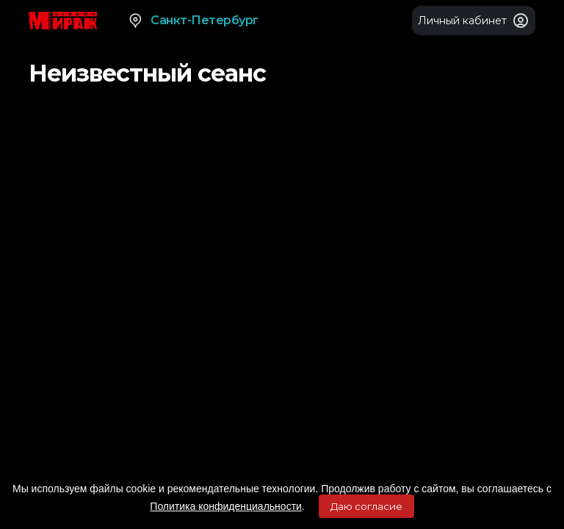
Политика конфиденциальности (226, 506)
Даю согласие (366, 506)
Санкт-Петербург (192, 20)
